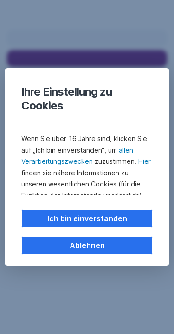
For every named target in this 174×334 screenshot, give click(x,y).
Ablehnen (87, 245)
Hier (144, 161)
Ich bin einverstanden (87, 218)
